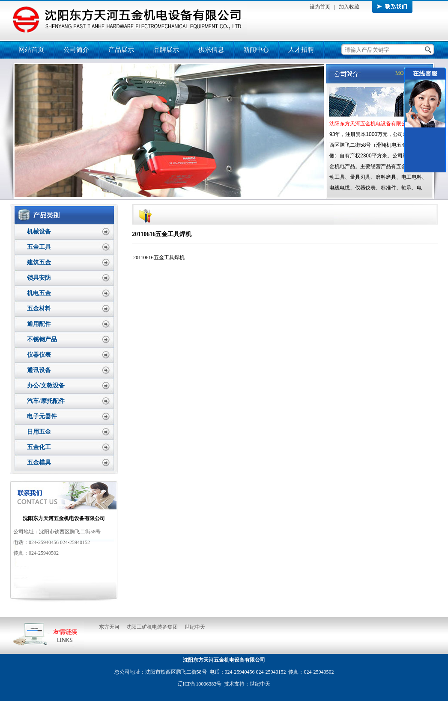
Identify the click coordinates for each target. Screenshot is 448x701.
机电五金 (39, 293)
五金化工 (39, 447)
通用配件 (39, 324)
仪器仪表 (39, 355)
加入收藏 (349, 7)
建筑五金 (39, 262)
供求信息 (211, 49)
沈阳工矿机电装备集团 (152, 627)
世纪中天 (195, 627)
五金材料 (39, 308)
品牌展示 (166, 49)
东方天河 (109, 627)
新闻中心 (256, 49)
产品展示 (121, 49)
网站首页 (31, 49)
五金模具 (39, 462)
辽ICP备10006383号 (200, 684)
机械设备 (39, 231)
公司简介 (76, 49)
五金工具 (39, 247)
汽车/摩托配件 (46, 401)
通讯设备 (39, 370)
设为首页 (320, 7)
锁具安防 (39, 278)
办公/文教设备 (46, 385)
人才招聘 (301, 49)
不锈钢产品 (42, 339)
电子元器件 (42, 416)
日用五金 (39, 432)
